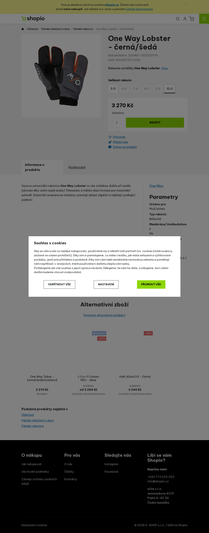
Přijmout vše (151, 284)
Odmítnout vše (59, 284)
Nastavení (106, 284)
